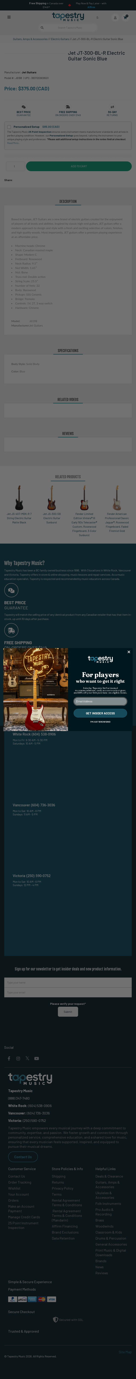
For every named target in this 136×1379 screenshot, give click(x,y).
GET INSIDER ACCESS (100, 713)
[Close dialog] (128, 651)
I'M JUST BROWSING (100, 721)
